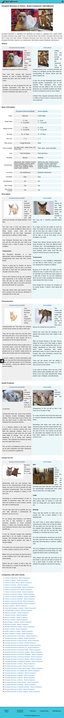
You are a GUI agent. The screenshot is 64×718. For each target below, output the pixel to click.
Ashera (45, 47)
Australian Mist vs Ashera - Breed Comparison (18, 610)
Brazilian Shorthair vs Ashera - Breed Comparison (19, 626)
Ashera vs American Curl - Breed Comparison (18, 589)
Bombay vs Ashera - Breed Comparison (16, 624)
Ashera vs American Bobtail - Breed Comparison (19, 587)
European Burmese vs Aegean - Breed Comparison (20, 638)
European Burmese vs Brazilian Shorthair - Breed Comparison (23, 687)
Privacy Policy (6, 711)
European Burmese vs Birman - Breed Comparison (20, 680)
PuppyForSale (44, 711)
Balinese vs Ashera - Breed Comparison (17, 612)
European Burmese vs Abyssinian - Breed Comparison (21, 636)
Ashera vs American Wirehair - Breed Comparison (19, 601)
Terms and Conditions (20, 711)
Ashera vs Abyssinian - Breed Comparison (17, 578)
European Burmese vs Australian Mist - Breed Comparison (22, 670)
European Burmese (15, 47)
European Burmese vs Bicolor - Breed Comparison (20, 677)
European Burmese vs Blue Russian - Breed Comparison (22, 682)
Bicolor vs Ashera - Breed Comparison (16, 617)
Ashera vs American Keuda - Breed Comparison (19, 592)
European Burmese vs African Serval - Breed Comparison (22, 640)
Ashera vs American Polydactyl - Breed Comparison (20, 596)
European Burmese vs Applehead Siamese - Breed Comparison (24, 661)
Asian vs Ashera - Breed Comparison (16, 606)
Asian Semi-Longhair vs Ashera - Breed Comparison (20, 608)
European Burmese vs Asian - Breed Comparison (19, 666)
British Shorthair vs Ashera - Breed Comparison (19, 633)
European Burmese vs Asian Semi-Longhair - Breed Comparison (24, 668)
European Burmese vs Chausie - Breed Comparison (20, 643)
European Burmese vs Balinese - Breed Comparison (20, 673)
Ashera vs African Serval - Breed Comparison (18, 582)
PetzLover (33, 711)
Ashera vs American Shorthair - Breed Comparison (20, 599)
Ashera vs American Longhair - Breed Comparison (20, 594)
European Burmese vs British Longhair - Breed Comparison (22, 691)
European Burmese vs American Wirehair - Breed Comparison (23, 659)
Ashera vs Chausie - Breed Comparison (16, 585)
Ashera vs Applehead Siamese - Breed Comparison (20, 603)
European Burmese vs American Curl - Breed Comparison (22, 647)
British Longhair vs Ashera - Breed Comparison (19, 631)
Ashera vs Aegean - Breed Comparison (16, 580)
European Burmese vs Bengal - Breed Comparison (20, 675)
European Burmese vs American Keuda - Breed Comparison (23, 650)
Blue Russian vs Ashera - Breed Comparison (18, 622)
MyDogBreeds (57, 711)
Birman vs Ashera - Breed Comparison (16, 619)
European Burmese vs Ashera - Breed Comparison (20, 663)
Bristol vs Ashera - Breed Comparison (16, 629)
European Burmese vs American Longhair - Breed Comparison (23, 652)
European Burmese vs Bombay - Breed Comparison (20, 684)
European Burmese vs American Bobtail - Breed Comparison (23, 645)
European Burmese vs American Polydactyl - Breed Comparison (24, 654)
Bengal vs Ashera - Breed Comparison (16, 615)
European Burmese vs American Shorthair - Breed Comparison (23, 657)
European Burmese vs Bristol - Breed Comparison (20, 689)
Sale (22, 47)
